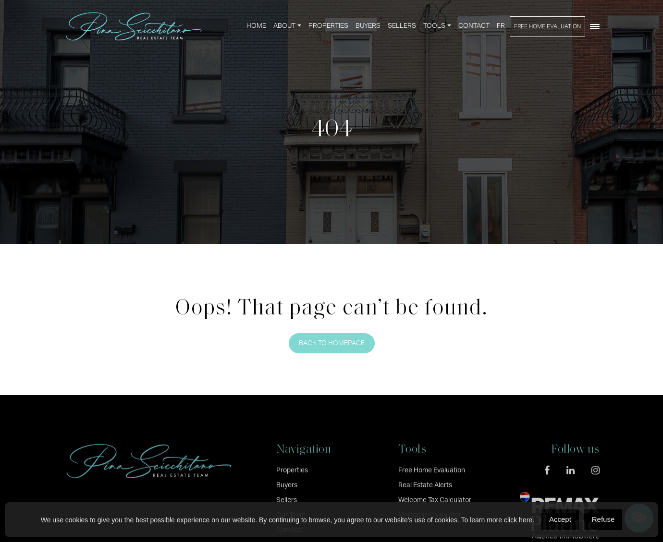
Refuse (603, 519)
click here (518, 520)
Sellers (402, 26)
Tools (434, 26)
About (284, 26)
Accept (560, 519)
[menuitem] (501, 26)
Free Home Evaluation (547, 26)
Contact (474, 26)
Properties (328, 26)
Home (256, 26)
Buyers (368, 26)
